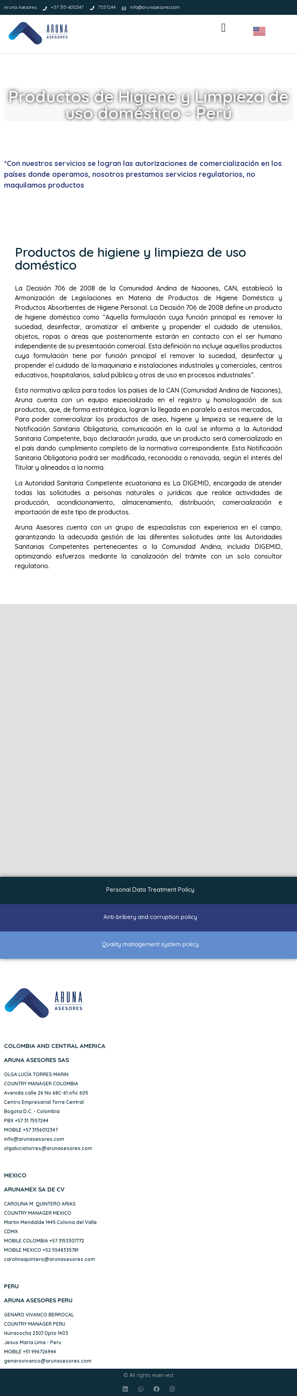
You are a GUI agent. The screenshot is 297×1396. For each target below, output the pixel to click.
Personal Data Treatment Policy (150, 889)
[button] (223, 28)
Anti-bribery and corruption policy (150, 917)
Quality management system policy (150, 944)
